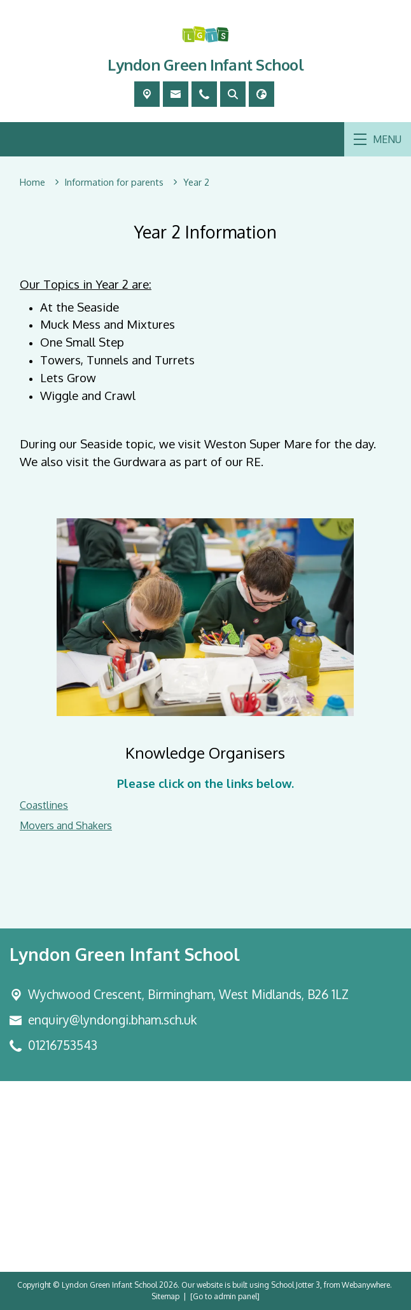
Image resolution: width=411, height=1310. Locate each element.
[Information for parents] (114, 183)
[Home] (32, 183)
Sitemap (165, 1296)
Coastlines (44, 805)
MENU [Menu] (377, 139)
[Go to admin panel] (225, 1296)
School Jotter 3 (295, 1285)
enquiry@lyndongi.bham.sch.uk (112, 1020)
